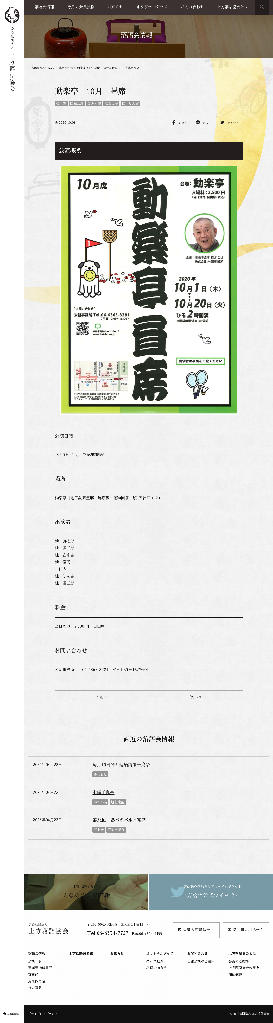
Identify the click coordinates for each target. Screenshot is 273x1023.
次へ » (195, 697)
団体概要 (235, 974)
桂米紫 (61, 103)
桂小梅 (99, 829)
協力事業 (35, 988)
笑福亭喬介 (116, 829)
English (13, 1013)
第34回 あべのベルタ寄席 (119, 820)
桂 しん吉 (130, 103)
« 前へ (101, 697)
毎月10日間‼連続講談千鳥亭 (121, 765)
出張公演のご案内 (200, 961)
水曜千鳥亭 (103, 792)
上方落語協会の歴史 (243, 968)
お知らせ (115, 7)
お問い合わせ (192, 7)
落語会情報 (44, 7)
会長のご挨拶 (238, 961)
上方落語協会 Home (41, 68)
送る (206, 122)
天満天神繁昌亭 (194, 930)
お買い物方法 (156, 968)
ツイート (233, 122)
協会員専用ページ (246, 930)
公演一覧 (35, 961)
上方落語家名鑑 (81, 953)
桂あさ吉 (111, 103)
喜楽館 (33, 974)
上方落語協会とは (232, 7)
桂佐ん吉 (100, 802)
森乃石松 (100, 774)
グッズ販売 (154, 961)
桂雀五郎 (77, 103)
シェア (182, 122)
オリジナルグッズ (151, 7)
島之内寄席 (36, 981)
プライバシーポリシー (42, 1013)
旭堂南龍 (118, 802)
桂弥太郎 (94, 103)
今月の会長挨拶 (81, 7)
